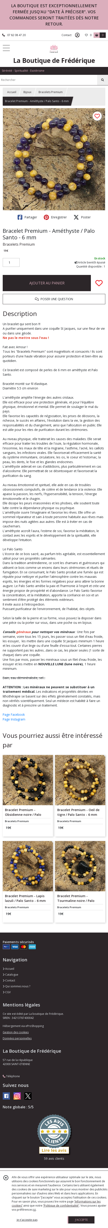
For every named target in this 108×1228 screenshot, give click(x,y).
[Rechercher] (102, 80)
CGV (7, 992)
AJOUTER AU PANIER (46, 283)
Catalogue (10, 974)
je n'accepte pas (27, 1220)
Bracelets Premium (51, 92)
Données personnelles (17, 1038)
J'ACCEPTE (81, 1220)
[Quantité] (11, 262)
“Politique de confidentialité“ (61, 1205)
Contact (66, 35)
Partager (27, 217)
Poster (82, 217)
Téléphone (11, 1076)
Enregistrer (55, 217)
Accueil (11, 92)
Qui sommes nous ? (16, 986)
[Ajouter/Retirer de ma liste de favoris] (98, 283)
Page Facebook (14, 714)
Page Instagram (14, 719)
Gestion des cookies (16, 1032)
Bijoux (27, 92)
